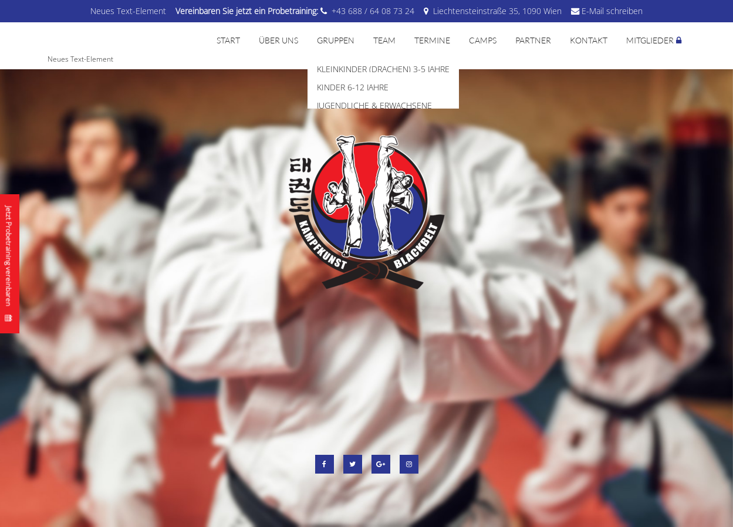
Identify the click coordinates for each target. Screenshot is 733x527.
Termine (432, 40)
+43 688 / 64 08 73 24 (373, 10)
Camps (482, 40)
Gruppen (335, 40)
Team (384, 40)
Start (228, 40)
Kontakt (588, 40)
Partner (533, 40)
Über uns (278, 40)
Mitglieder (650, 40)
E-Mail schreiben (612, 10)
